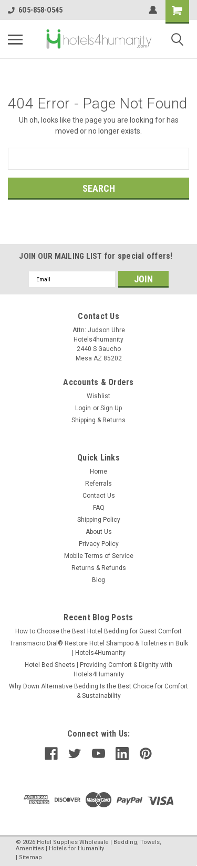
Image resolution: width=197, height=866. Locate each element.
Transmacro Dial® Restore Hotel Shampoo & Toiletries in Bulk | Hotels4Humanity (98, 648)
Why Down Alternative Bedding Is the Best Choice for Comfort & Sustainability (98, 691)
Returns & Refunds (98, 568)
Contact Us (98, 495)
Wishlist (98, 396)
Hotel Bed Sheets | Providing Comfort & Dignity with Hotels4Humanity (98, 669)
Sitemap (30, 857)
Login (83, 408)
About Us (99, 531)
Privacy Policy (99, 543)
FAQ (99, 507)
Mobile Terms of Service (98, 556)
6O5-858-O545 (35, 10)
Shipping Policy (98, 519)
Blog (98, 580)
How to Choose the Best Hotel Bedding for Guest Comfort (98, 631)
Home (98, 471)
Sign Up (111, 408)
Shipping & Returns (98, 420)
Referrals (98, 483)
